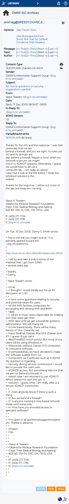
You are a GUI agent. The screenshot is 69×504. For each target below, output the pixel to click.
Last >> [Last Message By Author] (53, 55)
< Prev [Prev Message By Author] (32, 55)
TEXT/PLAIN (13, 137)
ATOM (41, 488)
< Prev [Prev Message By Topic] (32, 52)
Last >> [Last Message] (53, 48)
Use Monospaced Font (30, 36)
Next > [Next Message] (42, 48)
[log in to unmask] (35, 97)
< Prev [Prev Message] (32, 48)
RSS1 (51, 488)
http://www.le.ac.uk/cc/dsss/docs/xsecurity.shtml (34, 253)
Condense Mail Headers (30, 42)
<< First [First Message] (21, 48)
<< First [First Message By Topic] (21, 52)
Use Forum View (26, 30)
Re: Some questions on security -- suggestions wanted (26, 88)
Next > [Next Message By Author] (42, 55)
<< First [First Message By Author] (21, 55)
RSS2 (61, 488)
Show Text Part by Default (32, 39)
